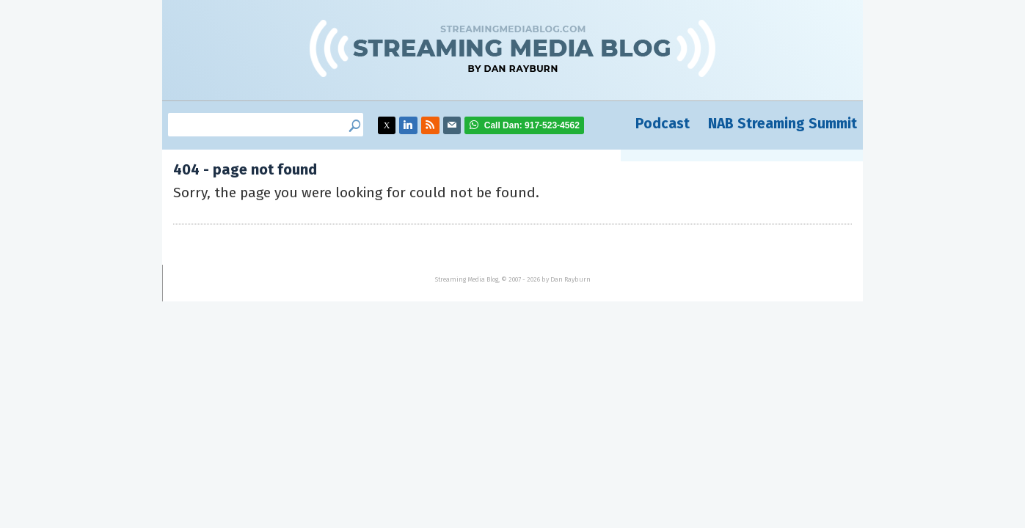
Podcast (662, 123)
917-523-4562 (532, 125)
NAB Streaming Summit (782, 123)
